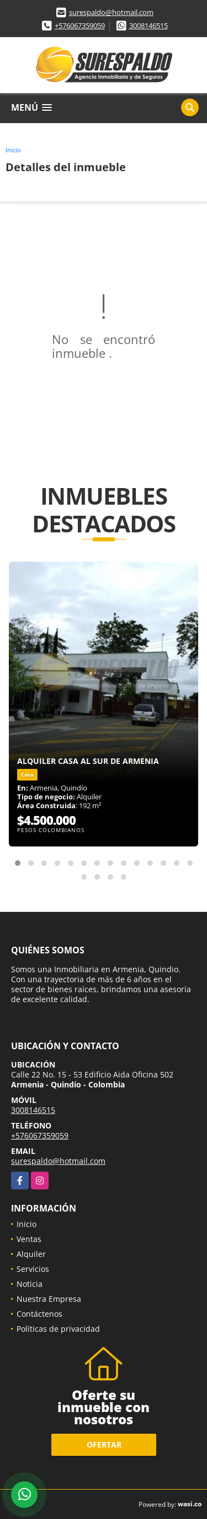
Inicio (13, 150)
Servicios (33, 1269)
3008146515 (148, 25)
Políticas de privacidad (58, 1328)
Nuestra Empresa (49, 1299)
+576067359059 (80, 25)
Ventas (29, 1239)
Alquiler (31, 1254)
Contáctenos (39, 1313)
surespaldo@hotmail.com (111, 12)
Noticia (30, 1284)
